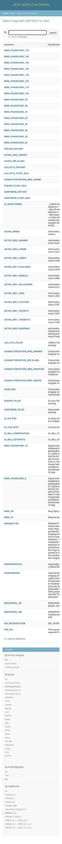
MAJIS (8, 708)
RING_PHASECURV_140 (16, 68)
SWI (7, 723)
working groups (12, 667)
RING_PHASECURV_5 (15, 478)
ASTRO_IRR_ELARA (14, 161)
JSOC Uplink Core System (31, 4)
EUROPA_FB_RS (12, 400)
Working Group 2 (13, 686)
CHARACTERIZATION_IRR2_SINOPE (22, 380)
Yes (7, 775)
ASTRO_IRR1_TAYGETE (16, 311)
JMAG (8, 726)
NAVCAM (9, 745)
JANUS (8, 705)
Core (12, 13)
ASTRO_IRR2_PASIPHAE (17, 328)
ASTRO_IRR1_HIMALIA (16, 275)
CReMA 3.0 (10, 794)
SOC (7, 752)
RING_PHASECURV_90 (16, 99)
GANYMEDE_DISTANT (15, 192)
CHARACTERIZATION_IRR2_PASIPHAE (24, 369)
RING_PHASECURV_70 (16, 112)
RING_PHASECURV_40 (16, 130)
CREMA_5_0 (10, 813)
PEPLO (8, 715)
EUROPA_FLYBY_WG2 (15, 185)
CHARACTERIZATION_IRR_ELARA (21, 360)
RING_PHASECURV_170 (16, 50)
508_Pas (8, 629)
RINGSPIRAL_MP (13, 612)
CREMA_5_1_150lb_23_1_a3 (18, 824)
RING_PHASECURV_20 (16, 142)
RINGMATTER (11, 523)
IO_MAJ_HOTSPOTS (14, 439)
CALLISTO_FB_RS (13, 342)
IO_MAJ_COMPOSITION (16, 433)
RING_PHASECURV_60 (16, 118)
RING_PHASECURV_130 (16, 75)
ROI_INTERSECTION (14, 623)
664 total (22, 37)
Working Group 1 (13, 683)
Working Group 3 (13, 690)
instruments (10, 663)
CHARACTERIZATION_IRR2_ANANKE (23, 351)
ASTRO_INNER (12, 231)
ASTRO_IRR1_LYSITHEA (16, 302)
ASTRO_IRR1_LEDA (14, 293)
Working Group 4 (13, 694)
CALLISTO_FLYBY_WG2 (16, 173)
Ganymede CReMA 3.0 (15, 809)
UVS (7, 712)
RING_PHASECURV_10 (16, 445)
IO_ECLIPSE (10, 418)
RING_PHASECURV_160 (16, 56)
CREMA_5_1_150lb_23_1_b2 (18, 827)
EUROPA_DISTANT (13, 148)
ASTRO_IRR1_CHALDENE (17, 266)
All (6, 660)
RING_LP (8, 517)
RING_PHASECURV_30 (16, 136)
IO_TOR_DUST (11, 427)
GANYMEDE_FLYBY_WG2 (17, 198)
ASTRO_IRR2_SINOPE (15, 155)
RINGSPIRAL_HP (13, 603)
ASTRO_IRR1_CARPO (15, 258)
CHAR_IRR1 (10, 389)
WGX (7, 701)
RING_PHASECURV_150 (16, 62)
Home (5, 13)
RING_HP (9, 511)
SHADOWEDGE (12, 573)
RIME (7, 719)
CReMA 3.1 (10, 798)
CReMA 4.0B (11, 805)
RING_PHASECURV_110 (16, 87)
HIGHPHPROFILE (13, 564)
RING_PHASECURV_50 (16, 124)
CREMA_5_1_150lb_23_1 (16, 820)
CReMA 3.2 (10, 802)
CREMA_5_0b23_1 (13, 816)
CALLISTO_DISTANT (15, 167)
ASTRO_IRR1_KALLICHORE (18, 284)
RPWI (7, 730)
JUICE (8, 748)
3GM (7, 734)
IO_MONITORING (13, 204)
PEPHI (8, 756)
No (6, 779)
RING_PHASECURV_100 (16, 93)
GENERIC (9, 697)
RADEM (8, 741)
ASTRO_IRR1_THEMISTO (17, 319)
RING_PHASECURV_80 (16, 105)
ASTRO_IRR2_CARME (15, 249)
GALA (7, 737)
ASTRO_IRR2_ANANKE (16, 240)
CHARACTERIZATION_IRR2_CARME (22, 179)
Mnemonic (9, 45)
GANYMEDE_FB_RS (14, 409)
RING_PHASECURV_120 (16, 81)
